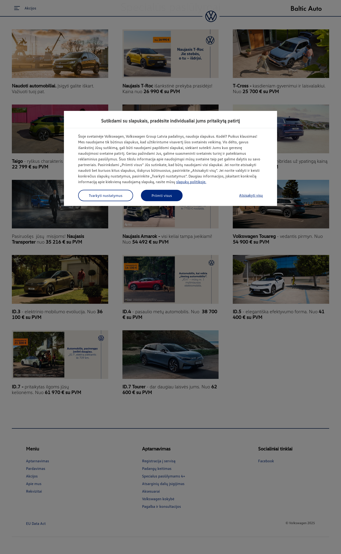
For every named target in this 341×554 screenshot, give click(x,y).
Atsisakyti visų (251, 195)
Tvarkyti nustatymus (105, 195)
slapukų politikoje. (191, 181)
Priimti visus (162, 195)
